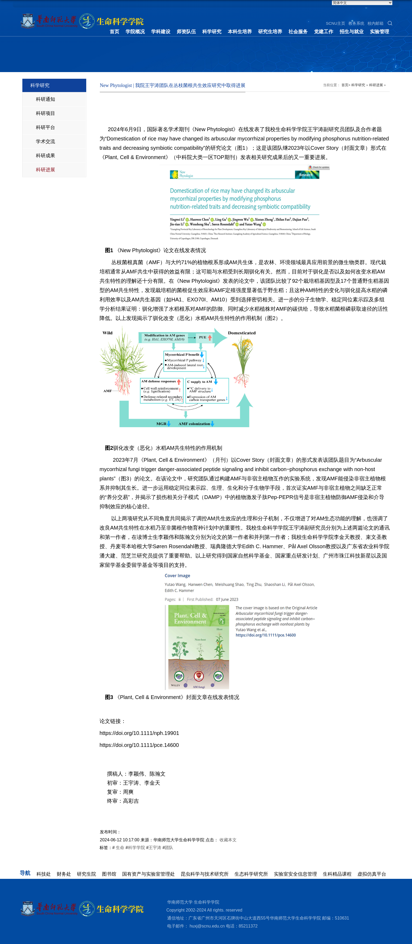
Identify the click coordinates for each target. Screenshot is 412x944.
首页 (114, 31)
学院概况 (135, 31)
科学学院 (136, 847)
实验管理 (379, 31)
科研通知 (45, 99)
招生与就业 (352, 31)
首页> (346, 85)
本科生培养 (240, 31)
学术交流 (45, 141)
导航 (25, 873)
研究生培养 (270, 31)
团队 (169, 847)
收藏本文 (228, 840)
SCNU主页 (335, 23)
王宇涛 (155, 847)
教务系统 (356, 23)
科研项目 (45, 113)
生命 (119, 847)
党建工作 (323, 31)
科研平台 (45, 127)
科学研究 (211, 31)
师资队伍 (186, 31)
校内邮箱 (376, 23)
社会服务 (298, 31)
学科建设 (160, 31)
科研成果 (45, 155)
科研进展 (45, 169)
